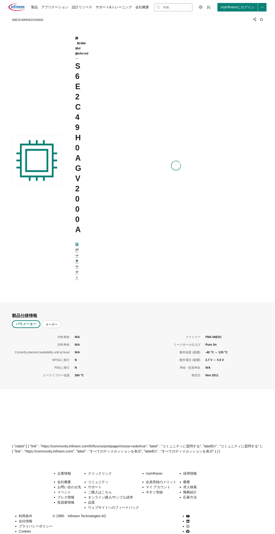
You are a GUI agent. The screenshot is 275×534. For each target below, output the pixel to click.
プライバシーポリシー (36, 519)
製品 (34, 7)
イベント (64, 485)
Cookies (25, 524)
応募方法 (190, 490)
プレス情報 (65, 490)
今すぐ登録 (154, 485)
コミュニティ (98, 475)
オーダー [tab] (52, 317)
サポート (95, 480)
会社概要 (142, 7)
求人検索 (190, 480)
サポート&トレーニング (114, 7)
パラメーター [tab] (26, 317)
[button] (200, 7)
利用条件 (25, 509)
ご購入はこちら (100, 485)
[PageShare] (254, 19)
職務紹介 (190, 485)
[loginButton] (241, 7)
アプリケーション (54, 7)
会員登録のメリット (161, 475)
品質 (91, 495)
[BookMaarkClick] (261, 19)
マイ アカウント (158, 480)
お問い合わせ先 (69, 480)
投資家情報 (65, 495)
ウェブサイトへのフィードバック (113, 501)
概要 (186, 475)
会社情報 (25, 514)
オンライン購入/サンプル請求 (110, 490)
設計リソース (82, 7)
